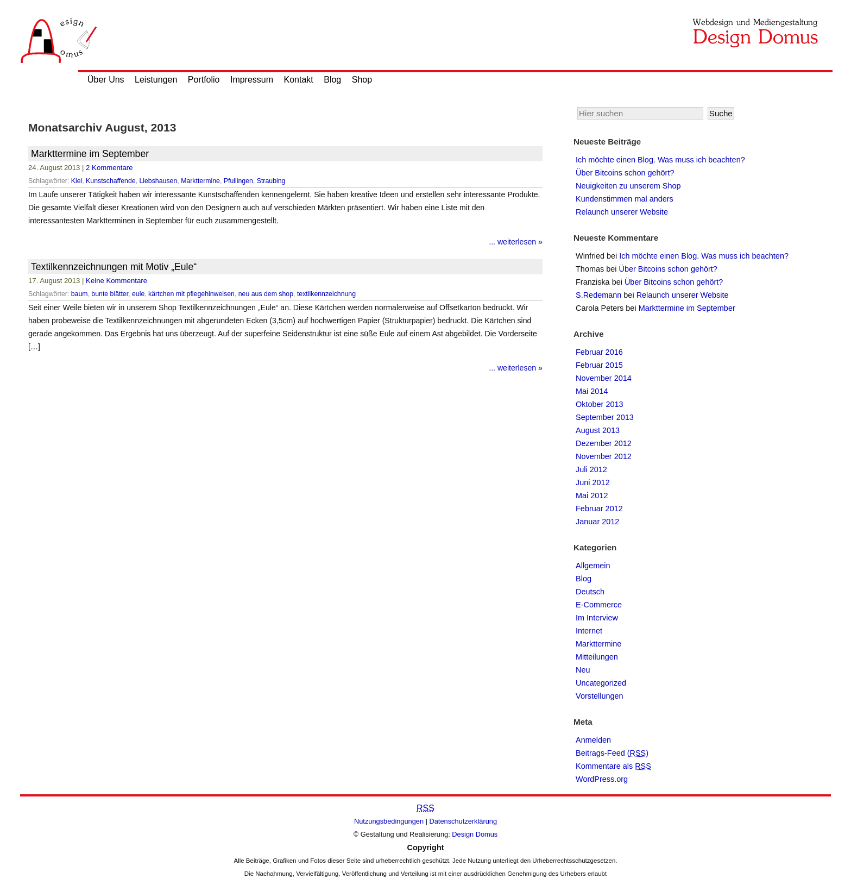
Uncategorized (601, 683)
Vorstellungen (599, 696)
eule (138, 294)
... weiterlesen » (516, 241)
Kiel (77, 181)
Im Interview (597, 617)
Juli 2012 (591, 469)
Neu (583, 670)
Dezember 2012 (604, 443)
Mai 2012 (592, 495)
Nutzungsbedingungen (389, 821)
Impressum (251, 79)
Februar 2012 (599, 508)
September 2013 (605, 417)
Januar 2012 (597, 521)
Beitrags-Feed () (612, 753)
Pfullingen (238, 181)
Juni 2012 (593, 482)
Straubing (271, 181)
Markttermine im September (90, 153)
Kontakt (298, 79)
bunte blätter (109, 294)
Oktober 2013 (599, 404)
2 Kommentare (109, 168)
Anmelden (593, 740)
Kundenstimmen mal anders (624, 198)
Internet (589, 630)
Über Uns (105, 79)
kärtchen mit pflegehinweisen (191, 294)
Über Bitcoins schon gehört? (625, 172)
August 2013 (598, 430)
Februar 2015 (599, 365)
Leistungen (156, 79)
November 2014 (604, 378)
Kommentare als (613, 766)
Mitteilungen (597, 656)
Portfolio (204, 79)
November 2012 (604, 456)
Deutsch (590, 591)
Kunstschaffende (111, 181)
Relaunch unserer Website (622, 212)
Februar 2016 (599, 352)
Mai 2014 (592, 391)
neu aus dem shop (265, 294)
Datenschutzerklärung (463, 821)
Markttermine (200, 181)
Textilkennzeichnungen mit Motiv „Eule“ (114, 266)
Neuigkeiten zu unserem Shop (628, 185)
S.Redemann (598, 295)
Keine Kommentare (116, 281)
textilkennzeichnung (326, 294)
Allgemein (593, 565)
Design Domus (474, 834)
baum (79, 294)
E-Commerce (599, 604)
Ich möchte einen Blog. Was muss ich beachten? (660, 159)
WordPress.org (602, 779)
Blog (332, 79)
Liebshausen (158, 181)
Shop (362, 79)
